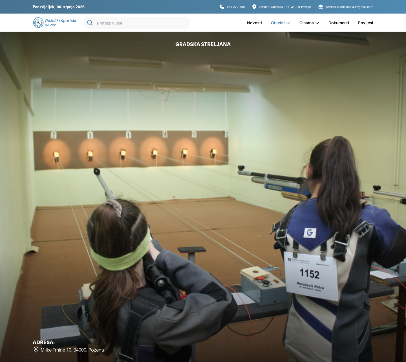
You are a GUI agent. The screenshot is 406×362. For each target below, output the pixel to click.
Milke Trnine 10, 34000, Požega (72, 349)
